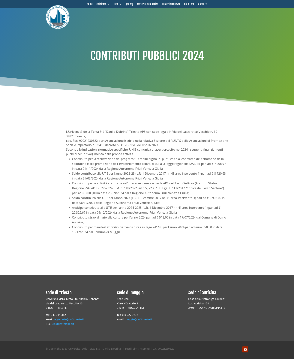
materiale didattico (147, 4)
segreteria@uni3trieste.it (69, 319)
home (90, 4)
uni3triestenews (171, 4)
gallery (129, 4)
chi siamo (101, 4)
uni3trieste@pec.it (63, 324)
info (116, 4)
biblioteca (189, 4)
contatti (202, 4)
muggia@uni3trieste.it (138, 319)
